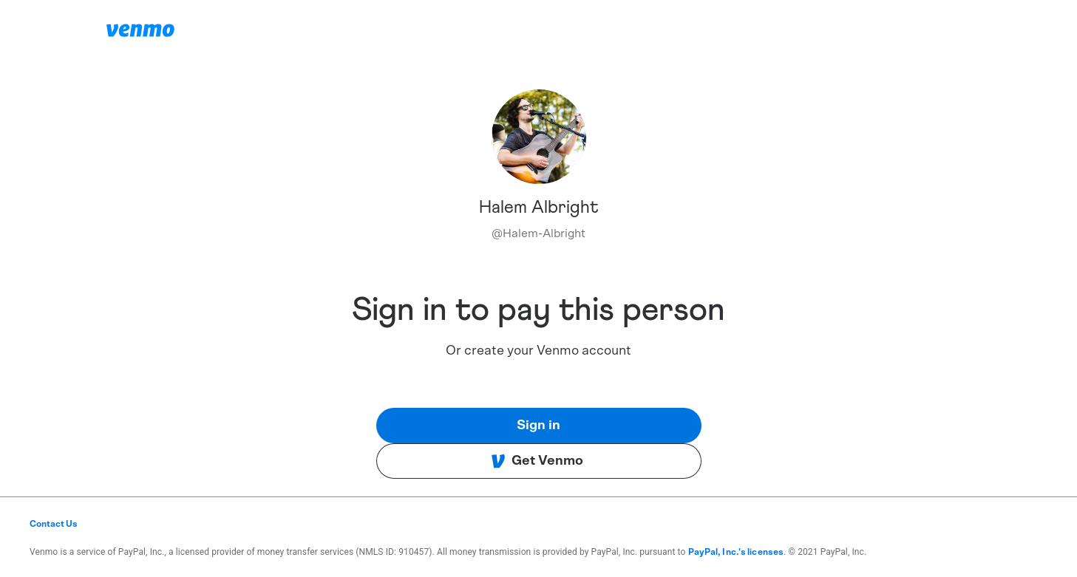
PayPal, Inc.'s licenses (736, 551)
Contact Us (54, 523)
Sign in (538, 425)
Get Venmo (537, 461)
